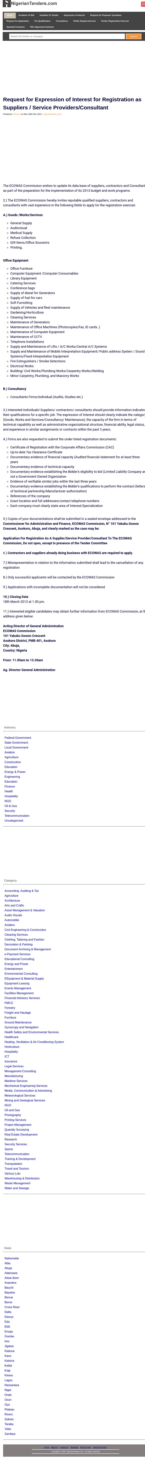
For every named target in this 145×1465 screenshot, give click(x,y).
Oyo (7, 1404)
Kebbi (8, 1365)
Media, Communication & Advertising (28, 1090)
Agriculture (11, 757)
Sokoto (9, 1419)
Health (9, 791)
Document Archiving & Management (28, 949)
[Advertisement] (75, 68)
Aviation (10, 752)
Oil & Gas (11, 806)
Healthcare (11, 1037)
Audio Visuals (13, 915)
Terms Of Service (100, 1447)
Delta (8, 1312)
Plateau (9, 1409)
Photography (13, 1115)
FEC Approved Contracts (42, 27)
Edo (7, 1321)
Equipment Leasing (17, 983)
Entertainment (14, 968)
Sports (9, 1149)
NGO (8, 801)
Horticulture (12, 1046)
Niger (8, 1390)
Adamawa (11, 1273)
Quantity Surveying (17, 1129)
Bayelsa (10, 1292)
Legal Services (14, 1066)
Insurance (11, 1061)
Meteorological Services (20, 1095)
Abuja (8, 1268)
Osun (8, 1399)
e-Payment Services (17, 954)
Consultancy (62, 21)
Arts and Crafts (14, 905)
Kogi (7, 1370)
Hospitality (11, 796)
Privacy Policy (85, 1447)
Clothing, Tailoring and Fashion (24, 939)
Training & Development (20, 1158)
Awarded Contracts (15, 27)
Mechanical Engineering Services (26, 1085)
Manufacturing (14, 1076)
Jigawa (9, 1346)
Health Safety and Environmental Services (32, 1032)
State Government (16, 742)
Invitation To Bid (26, 15)
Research (11, 1139)
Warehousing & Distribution (22, 1178)
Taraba (9, 1424)
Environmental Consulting (21, 973)
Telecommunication (17, 815)
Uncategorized (14, 820)
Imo (7, 1341)
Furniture (10, 1017)
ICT (7, 1056)
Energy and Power (16, 963)
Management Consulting (20, 1071)
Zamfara (10, 1433)
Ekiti (7, 1326)
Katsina (9, 1360)
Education (11, 767)
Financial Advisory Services (22, 998)
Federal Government (18, 737)
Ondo (8, 1394)
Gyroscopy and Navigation (22, 1027)
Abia (7, 1263)
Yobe (8, 1429)
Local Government (16, 747)
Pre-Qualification (42, 21)
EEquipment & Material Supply (24, 978)
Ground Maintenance (18, 1022)
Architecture (12, 900)
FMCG (9, 1002)
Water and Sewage (17, 1188)
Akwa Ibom (12, 1277)
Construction (13, 762)
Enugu (9, 1331)
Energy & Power (15, 771)
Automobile (12, 920)
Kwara (9, 1375)
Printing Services (15, 1119)
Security (10, 810)
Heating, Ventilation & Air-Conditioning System (34, 1041)
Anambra (10, 1282)
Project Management (18, 1124)
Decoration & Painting (19, 944)
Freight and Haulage (18, 1012)
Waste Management (17, 1183)
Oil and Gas (12, 1110)
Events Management (18, 988)
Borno (8, 1302)
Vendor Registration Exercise (115, 21)
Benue (9, 1297)
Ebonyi (9, 1316)
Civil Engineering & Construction (25, 929)
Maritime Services (16, 1080)
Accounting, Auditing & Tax (22, 890)
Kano (8, 1355)
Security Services (16, 1144)
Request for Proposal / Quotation (106, 15)
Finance (10, 786)
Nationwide (12, 1258)
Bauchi (9, 1287)
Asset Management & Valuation (25, 910)
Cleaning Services (16, 934)
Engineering (12, 776)
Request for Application (17, 21)
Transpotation (13, 1163)
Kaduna (9, 1351)
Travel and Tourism (17, 1168)
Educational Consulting (19, 959)
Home (9, 15)
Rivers (9, 1414)
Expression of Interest (74, 15)
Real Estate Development (21, 1134)
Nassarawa (12, 1385)
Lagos (9, 1380)
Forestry (10, 1007)
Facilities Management (19, 993)
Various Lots (12, 1173)
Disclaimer (74, 1447)
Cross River (12, 1307)
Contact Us (64, 1447)
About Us (54, 1447)
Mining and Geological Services (25, 1100)
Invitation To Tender (48, 15)
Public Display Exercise (84, 21)
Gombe (9, 1336)
